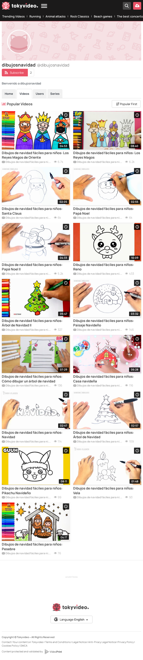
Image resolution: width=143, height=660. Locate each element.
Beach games (103, 16)
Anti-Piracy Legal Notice (102, 642)
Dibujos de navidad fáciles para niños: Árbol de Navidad (103, 434)
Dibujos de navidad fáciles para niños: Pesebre (32, 546)
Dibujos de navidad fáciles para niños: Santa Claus (32, 211)
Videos (24, 94)
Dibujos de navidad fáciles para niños (27, 162)
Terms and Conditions (58, 642)
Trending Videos (13, 16)
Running (35, 16)
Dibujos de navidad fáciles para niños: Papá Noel (103, 211)
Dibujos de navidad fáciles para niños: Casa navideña (103, 378)
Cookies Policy (10, 645)
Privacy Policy (126, 642)
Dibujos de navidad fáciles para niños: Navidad (32, 434)
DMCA (23, 645)
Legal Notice (79, 642)
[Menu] (44, 6)
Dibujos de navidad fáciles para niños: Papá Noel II (32, 267)
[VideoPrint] (53, 652)
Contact (6, 642)
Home (9, 94)
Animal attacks (56, 16)
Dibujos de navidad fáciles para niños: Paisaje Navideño (103, 323)
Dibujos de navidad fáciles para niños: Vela (103, 490)
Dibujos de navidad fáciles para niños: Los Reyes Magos (106, 155)
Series (54, 94)
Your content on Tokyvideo (28, 642)
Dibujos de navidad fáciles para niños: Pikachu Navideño (32, 490)
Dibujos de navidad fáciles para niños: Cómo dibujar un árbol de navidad (32, 378)
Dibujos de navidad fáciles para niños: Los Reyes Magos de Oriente (35, 155)
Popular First (126, 104)
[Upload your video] (137, 6)
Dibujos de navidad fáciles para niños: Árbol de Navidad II (32, 323)
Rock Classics (79, 16)
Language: (71, 619)
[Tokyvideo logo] (20, 6)
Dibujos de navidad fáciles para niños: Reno (103, 267)
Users (40, 94)
